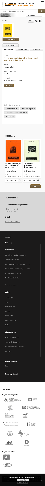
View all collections (11, 285)
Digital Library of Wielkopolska (16, 255)
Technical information (12, 342)
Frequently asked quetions (14, 347)
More (35, 186)
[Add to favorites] (36, 20)
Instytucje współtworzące (14, 273)
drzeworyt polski (11, 109)
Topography (9, 298)
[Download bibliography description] (11, 180)
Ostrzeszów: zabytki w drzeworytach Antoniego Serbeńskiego (13, 165)
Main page (9, 243)
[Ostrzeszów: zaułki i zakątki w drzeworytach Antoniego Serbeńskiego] (8, 30)
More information (29, 477)
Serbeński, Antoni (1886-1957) (16, 113)
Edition (7, 325)
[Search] (41, 11)
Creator (8, 311)
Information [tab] (22, 49)
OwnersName (10, 307)
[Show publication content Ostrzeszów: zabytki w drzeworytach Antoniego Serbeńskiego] (15, 180)
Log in (7, 366)
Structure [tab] (36, 49)
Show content (11, 39)
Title (6, 302)
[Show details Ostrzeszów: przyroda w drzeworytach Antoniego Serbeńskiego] (38, 180)
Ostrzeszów (10, 117)
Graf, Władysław (10, 67)
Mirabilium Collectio (12, 278)
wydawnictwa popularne (13, 81)
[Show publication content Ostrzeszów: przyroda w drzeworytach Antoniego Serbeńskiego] (34, 180)
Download (9, 45)
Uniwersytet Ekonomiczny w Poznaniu (18, 269)
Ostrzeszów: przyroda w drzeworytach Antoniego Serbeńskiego (29, 165)
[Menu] (42, 2)
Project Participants (12, 338)
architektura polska (28, 109)
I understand (23, 480)
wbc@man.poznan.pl (12, 221)
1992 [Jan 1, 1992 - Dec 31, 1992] (6, 74)
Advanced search (32, 15)
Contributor (9, 316)
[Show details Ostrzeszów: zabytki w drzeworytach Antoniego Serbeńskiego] (19, 180)
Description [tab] (8, 49)
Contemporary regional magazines (17, 264)
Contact (8, 351)
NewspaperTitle (10, 320)
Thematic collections (12, 260)
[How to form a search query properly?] (40, 15)
